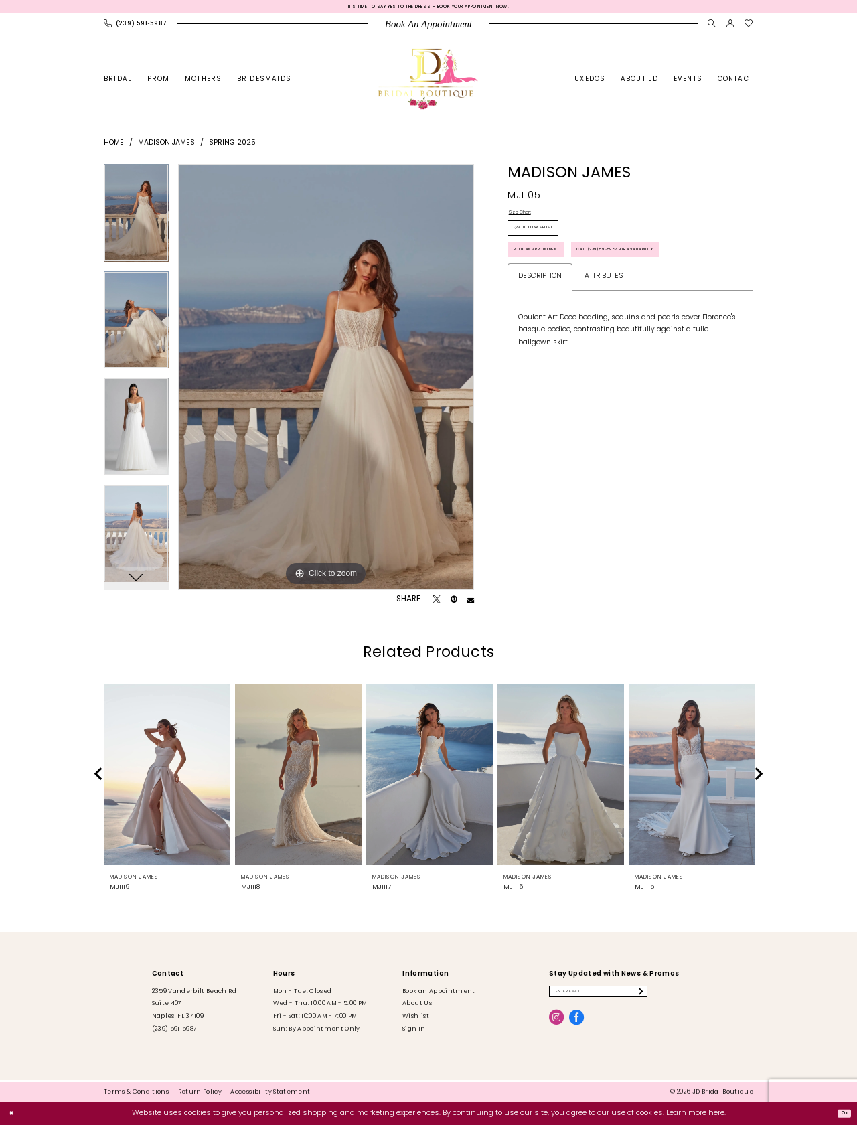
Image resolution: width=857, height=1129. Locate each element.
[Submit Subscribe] (697, 998)
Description (540, 342)
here (716, 1116)
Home (114, 146)
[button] (730, 28)
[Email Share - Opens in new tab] (470, 603)
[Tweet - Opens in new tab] (437, 603)
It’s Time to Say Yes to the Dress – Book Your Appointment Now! (428, 8)
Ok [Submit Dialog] (840, 1116)
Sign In (413, 1032)
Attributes (604, 342)
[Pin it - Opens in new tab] (454, 603)
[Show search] (711, 28)
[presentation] (167, 778)
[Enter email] (627, 998)
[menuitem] (135, 28)
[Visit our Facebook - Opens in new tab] (576, 1027)
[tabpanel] (136, 221)
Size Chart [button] (527, 218)
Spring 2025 (232, 146)
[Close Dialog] (15, 1117)
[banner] (428, 83)
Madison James (166, 146)
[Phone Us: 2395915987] (135, 28)
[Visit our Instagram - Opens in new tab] (556, 1027)
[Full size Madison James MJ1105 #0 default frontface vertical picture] (326, 381)
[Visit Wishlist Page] (749, 28)
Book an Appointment (556, 278)
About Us (417, 1007)
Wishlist (415, 1020)
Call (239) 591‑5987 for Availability (582, 311)
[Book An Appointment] (428, 28)
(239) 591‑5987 (175, 1032)
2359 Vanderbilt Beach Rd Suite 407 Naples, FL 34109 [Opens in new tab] (194, 1007)
